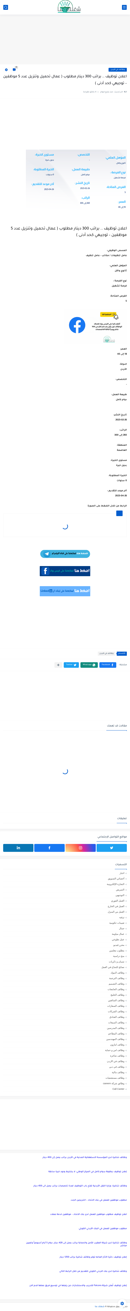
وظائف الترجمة (116, 978)
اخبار (122, 873)
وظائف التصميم (116, 983)
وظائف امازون (117, 1044)
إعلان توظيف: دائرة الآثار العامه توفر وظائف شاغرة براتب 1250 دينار (93, 1257)
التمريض (120, 889)
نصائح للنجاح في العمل (112, 967)
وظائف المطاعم (116, 1033)
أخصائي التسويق (116, 878)
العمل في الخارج (116, 906)
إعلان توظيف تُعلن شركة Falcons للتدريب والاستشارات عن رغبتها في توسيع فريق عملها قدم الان (78, 1285)
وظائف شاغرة (117, 1055)
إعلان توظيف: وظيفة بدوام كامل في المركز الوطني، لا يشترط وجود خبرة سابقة (87, 1172)
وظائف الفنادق (116, 1017)
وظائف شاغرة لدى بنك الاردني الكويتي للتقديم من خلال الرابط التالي (93, 1271)
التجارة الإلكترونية (115, 884)
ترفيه (121, 917)
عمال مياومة (118, 934)
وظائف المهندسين (115, 1039)
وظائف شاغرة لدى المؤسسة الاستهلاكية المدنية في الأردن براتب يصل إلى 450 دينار (85, 1157)
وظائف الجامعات (116, 989)
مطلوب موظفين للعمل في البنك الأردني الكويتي (103, 1228)
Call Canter (118, 1089)
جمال (121, 928)
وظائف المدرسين (115, 1028)
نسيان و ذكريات (116, 961)
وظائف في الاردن (118, 70)
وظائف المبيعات (116, 1022)
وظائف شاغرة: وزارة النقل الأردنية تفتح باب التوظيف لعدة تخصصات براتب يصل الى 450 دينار (80, 1186)
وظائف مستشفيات (115, 1077)
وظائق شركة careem (113, 1083)
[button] (107, 665)
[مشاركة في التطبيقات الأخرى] (58, 665)
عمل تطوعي (118, 939)
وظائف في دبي (116, 1066)
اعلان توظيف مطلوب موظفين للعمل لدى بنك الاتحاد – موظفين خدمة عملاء (88, 1214)
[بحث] (5, 7)
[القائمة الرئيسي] (124, 7)
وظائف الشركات (116, 1011)
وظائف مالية (118, 1072)
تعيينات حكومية (116, 922)
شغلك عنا (100, 1307)
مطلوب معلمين (116, 950)
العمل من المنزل (116, 911)
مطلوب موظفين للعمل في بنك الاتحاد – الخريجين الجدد (99, 1200)
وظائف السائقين (116, 1000)
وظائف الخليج (117, 994)
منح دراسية (118, 956)
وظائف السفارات (115, 1005)
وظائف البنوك (117, 972)
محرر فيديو (118, 945)
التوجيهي (119, 895)
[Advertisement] (65, 40)
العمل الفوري (117, 900)
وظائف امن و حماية (114, 1050)
